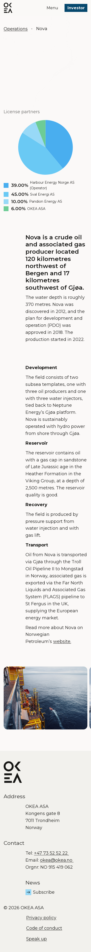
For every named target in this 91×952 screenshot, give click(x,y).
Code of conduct (44, 928)
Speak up (36, 939)
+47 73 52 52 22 (51, 853)
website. (62, 641)
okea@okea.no (57, 860)
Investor (76, 8)
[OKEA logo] (8, 8)
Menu (52, 8)
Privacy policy (41, 917)
